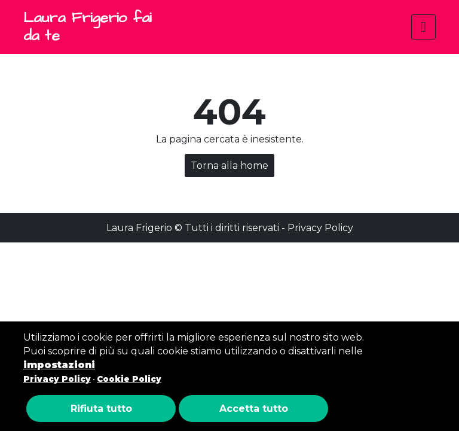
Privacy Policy (320, 227)
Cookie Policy (129, 379)
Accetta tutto (253, 408)
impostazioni (59, 365)
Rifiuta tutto (101, 408)
